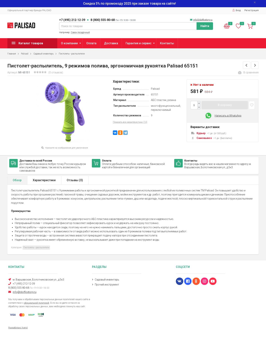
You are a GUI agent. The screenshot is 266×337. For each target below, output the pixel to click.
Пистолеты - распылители (72, 53)
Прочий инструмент (107, 284)
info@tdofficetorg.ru (202, 20)
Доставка (111, 43)
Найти (204, 26)
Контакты (167, 43)
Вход (236, 10)
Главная (11, 53)
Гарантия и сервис (138, 43)
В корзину (225, 105)
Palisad (24, 53)
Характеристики (44, 180)
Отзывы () (75, 180)
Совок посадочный (80, 32)
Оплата (91, 43)
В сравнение (248, 72)
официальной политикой (36, 303)
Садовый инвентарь (43, 53)
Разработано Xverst (18, 327)
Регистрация (251, 10)
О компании (69, 43)
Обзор (17, 180)
